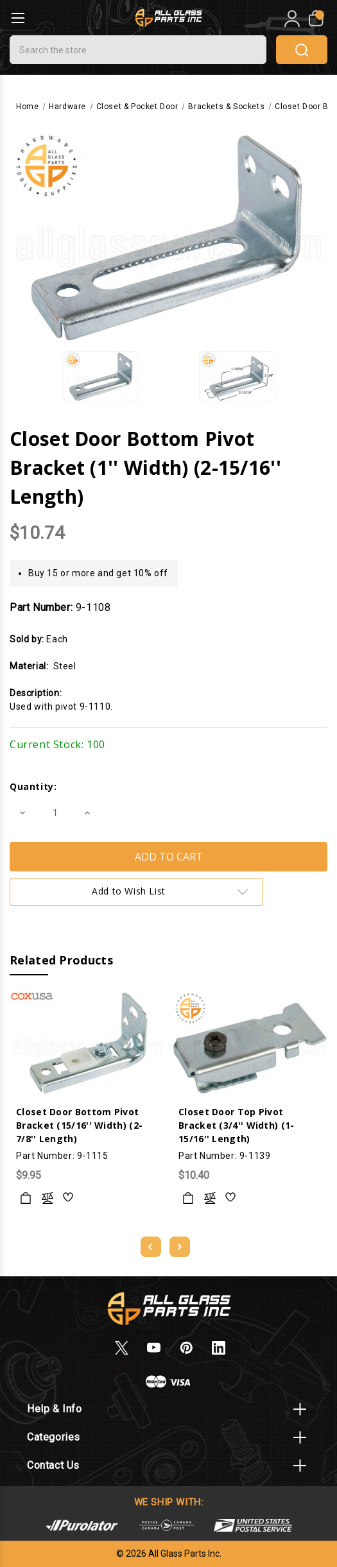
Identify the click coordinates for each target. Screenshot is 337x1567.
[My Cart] (314, 18)
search (301, 50)
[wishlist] (68, 1198)
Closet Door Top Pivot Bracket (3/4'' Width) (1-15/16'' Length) (236, 1125)
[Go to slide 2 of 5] (179, 1247)
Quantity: (33, 786)
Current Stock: (57, 744)
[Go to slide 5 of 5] (151, 1247)
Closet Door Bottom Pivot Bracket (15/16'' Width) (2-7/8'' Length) (79, 1125)
